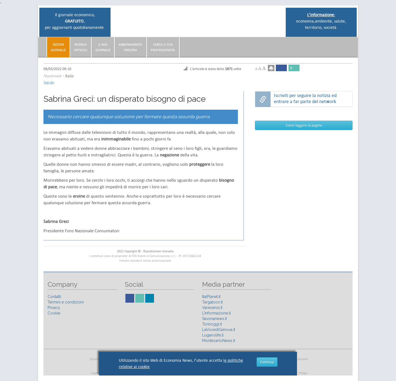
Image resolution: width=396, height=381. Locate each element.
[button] (351, 45)
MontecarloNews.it (218, 340)
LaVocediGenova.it (218, 329)
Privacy (54, 307)
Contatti (54, 296)
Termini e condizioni (66, 302)
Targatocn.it (212, 302)
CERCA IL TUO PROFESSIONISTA (163, 47)
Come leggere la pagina (304, 125)
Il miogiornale (102, 47)
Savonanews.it (214, 318)
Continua (267, 362)
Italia (69, 76)
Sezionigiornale (58, 47)
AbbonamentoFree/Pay (130, 47)
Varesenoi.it (212, 307)
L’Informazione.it (216, 313)
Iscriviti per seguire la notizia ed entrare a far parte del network (305, 98)
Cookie (54, 313)
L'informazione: (321, 14)
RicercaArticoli (80, 47)
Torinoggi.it (212, 324)
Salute (48, 83)
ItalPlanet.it (211, 296)
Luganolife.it (213, 335)
